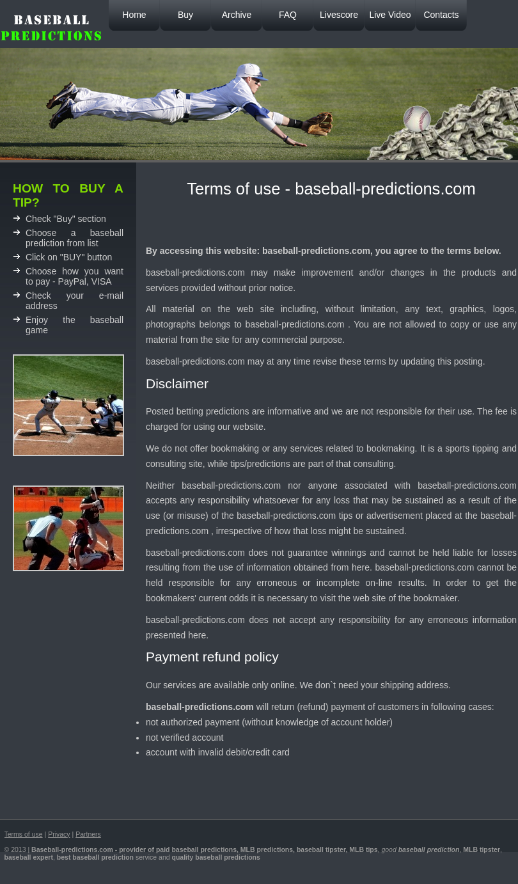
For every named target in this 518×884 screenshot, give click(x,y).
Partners (88, 834)
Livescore (339, 15)
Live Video (390, 15)
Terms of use (23, 834)
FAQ (288, 15)
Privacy (59, 834)
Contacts (441, 15)
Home (134, 15)
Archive (237, 15)
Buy (185, 15)
